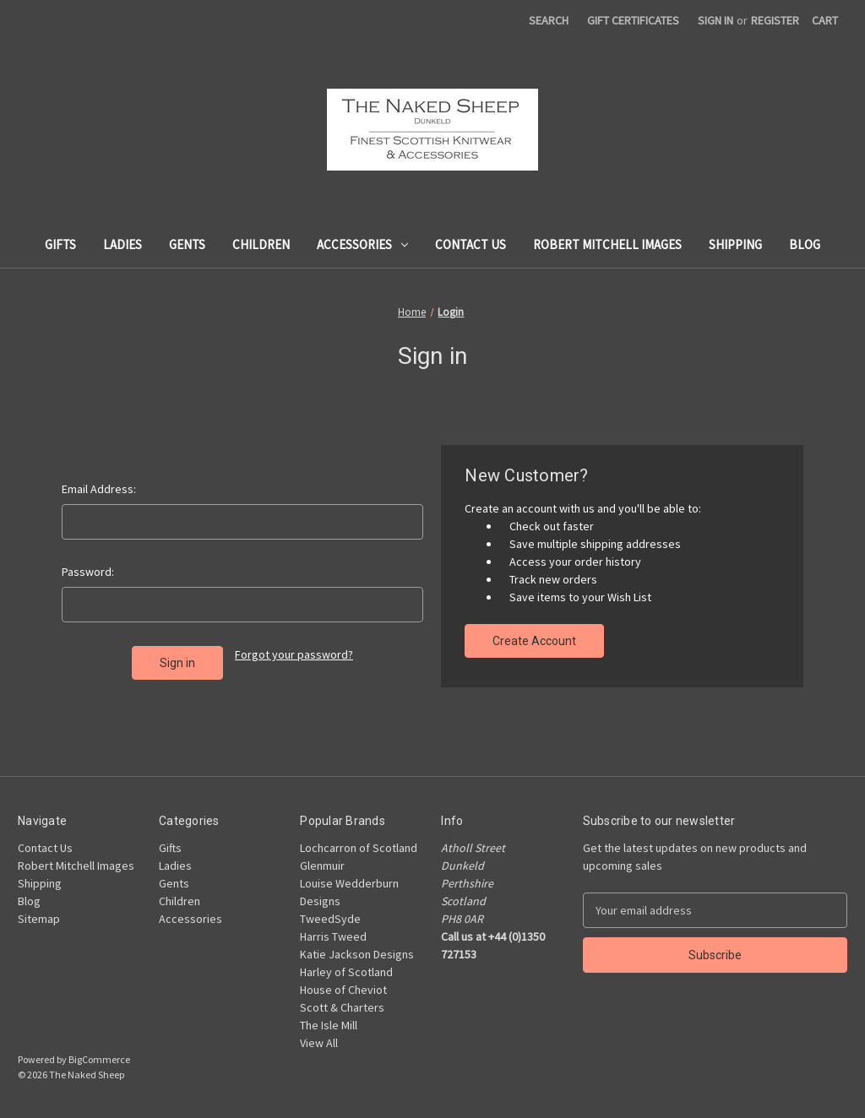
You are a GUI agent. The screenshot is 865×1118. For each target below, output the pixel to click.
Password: (88, 571)
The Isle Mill (328, 1025)
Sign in (715, 20)
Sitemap (39, 918)
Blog (804, 244)
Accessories (362, 244)
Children (261, 244)
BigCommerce (99, 1059)
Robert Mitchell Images (607, 244)
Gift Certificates (633, 20)
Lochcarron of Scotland (358, 847)
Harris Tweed (333, 936)
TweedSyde (330, 918)
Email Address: (99, 489)
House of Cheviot (343, 989)
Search (549, 20)
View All (319, 1042)
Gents (187, 244)
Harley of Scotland (346, 972)
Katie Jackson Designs (357, 954)
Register (775, 20)
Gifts (60, 244)
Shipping (735, 244)
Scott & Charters (342, 1007)
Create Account (534, 641)
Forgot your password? (294, 654)
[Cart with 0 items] (824, 20)
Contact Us (470, 244)
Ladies (122, 244)
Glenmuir (322, 865)
